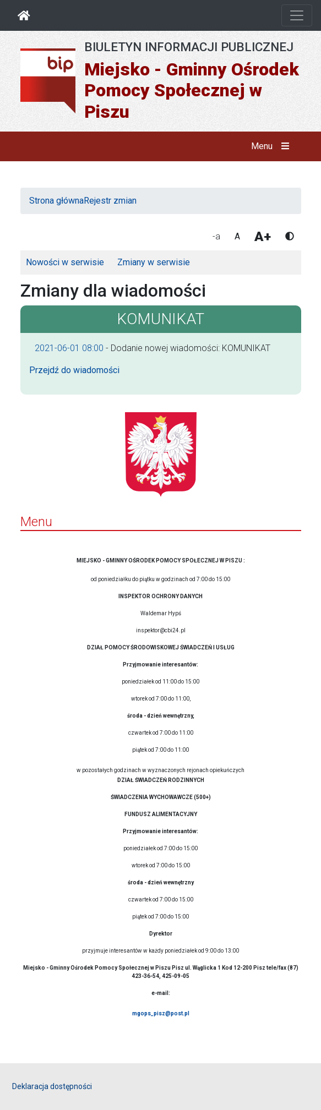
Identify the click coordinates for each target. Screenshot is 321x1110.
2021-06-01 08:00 (69, 348)
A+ (262, 236)
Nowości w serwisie (65, 262)
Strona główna (56, 200)
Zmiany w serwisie (153, 262)
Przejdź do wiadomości (74, 370)
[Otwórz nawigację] (296, 15)
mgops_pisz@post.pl (160, 1013)
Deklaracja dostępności (52, 1086)
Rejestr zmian (110, 200)
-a (216, 236)
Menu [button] (272, 146)
